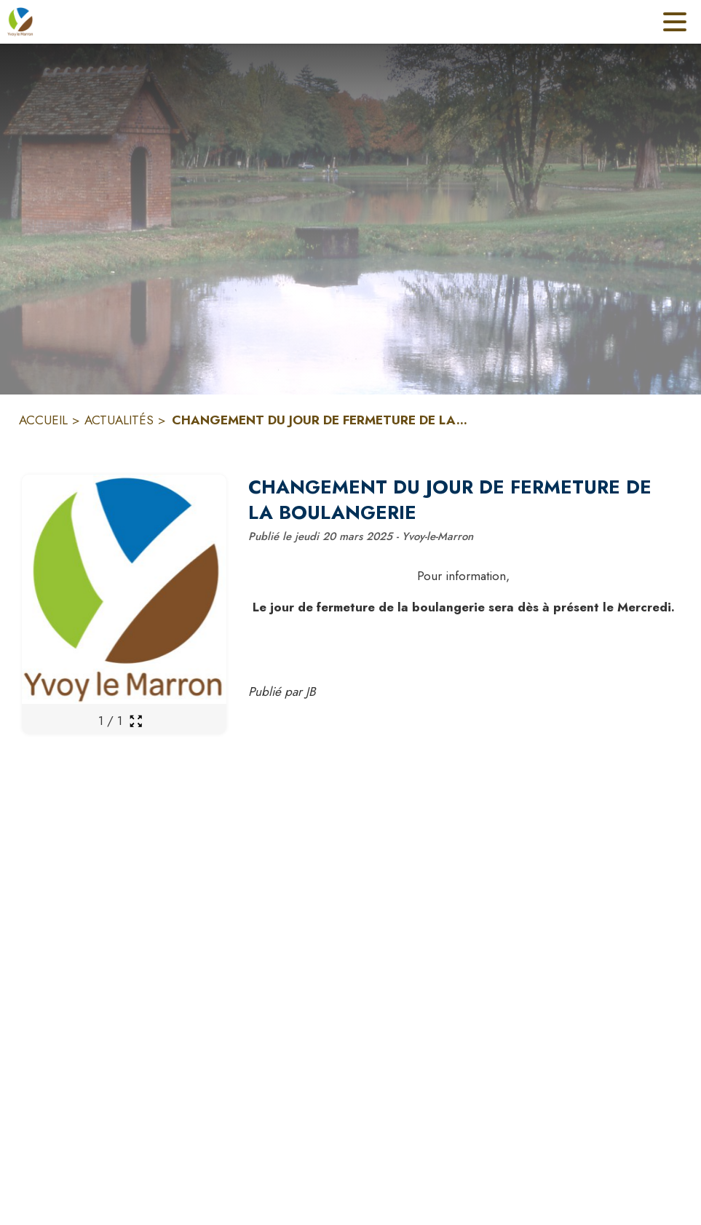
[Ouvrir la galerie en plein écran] (135, 720)
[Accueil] (20, 21)
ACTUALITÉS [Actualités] (119, 420)
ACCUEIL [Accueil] (43, 420)
